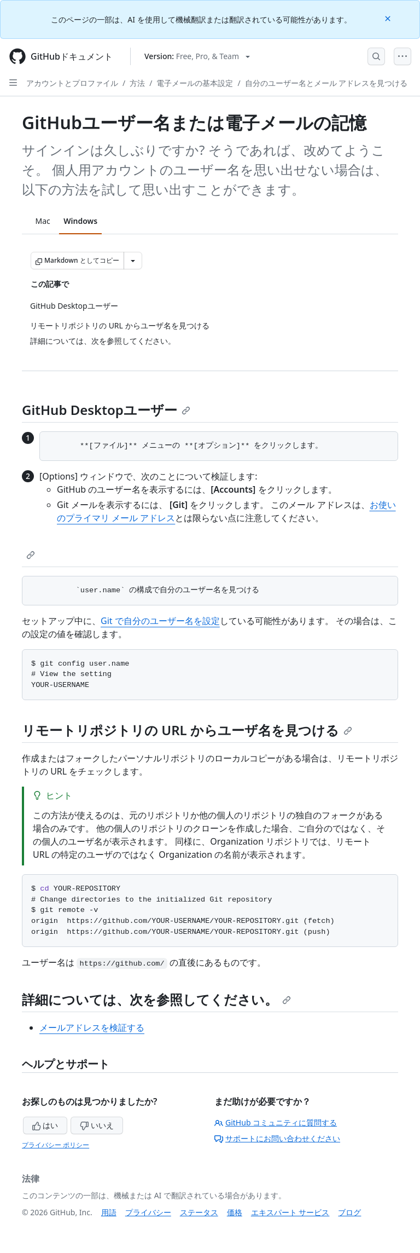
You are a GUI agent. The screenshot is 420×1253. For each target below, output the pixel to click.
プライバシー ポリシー (55, 1145)
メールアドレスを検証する (91, 1027)
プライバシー (148, 1212)
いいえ (97, 1125)
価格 (234, 1212)
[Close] (389, 17)
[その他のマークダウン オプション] (133, 260)
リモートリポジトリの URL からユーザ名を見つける (187, 730)
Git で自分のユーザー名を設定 (160, 621)
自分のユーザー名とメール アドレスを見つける (326, 83)
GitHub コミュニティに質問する (275, 1122)
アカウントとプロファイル (72, 83)
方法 (137, 83)
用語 (108, 1212)
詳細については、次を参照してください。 (156, 999)
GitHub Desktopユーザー (106, 410)
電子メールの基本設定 (194, 83)
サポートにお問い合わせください (277, 1138)
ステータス (199, 1212)
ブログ (349, 1212)
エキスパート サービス (290, 1212)
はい (45, 1125)
